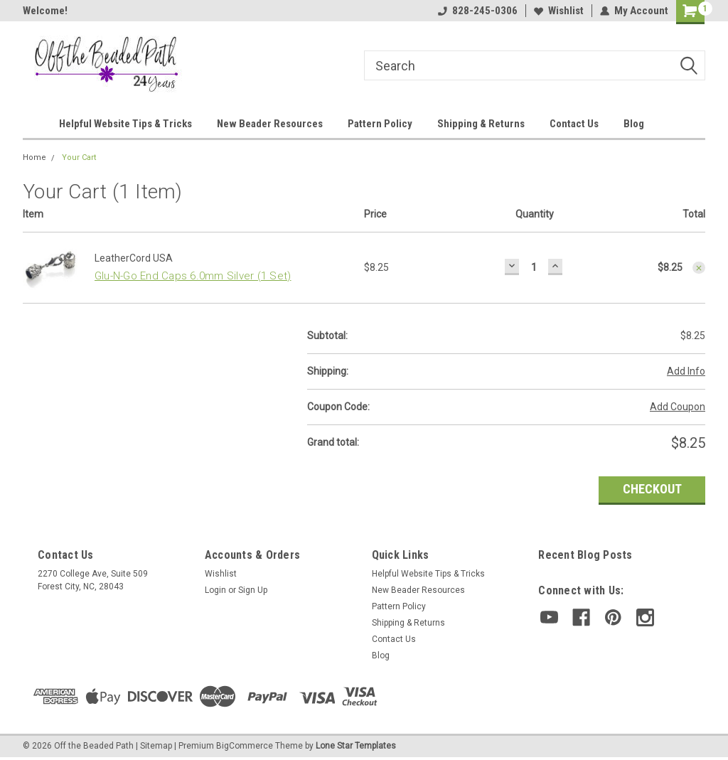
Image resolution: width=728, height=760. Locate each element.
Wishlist (559, 10)
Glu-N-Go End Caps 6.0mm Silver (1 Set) (193, 275)
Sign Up (252, 590)
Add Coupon (677, 406)
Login (215, 590)
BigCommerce (244, 746)
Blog (633, 123)
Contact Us (574, 123)
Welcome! (45, 10)
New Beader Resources (270, 123)
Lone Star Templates (356, 746)
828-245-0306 (478, 10)
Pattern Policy (380, 123)
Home (34, 157)
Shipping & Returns (481, 123)
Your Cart (79, 157)
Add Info (686, 371)
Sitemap (156, 746)
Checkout (652, 488)
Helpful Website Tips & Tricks (125, 123)
